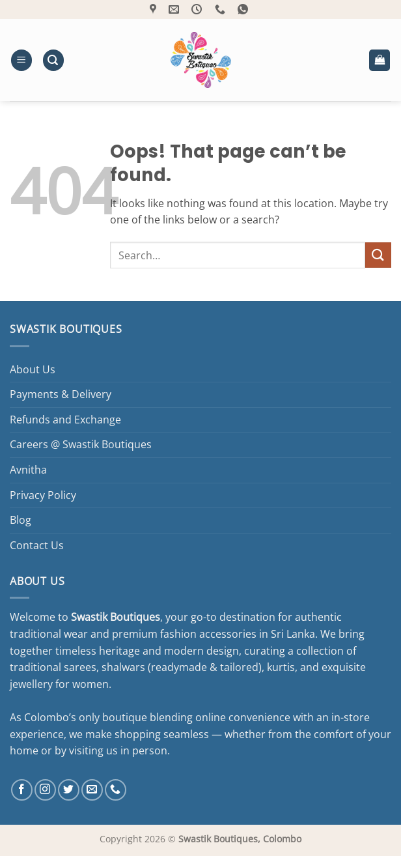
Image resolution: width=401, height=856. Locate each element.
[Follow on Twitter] (68, 790)
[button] (21, 60)
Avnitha (28, 470)
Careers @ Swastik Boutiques (81, 444)
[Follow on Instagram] (45, 790)
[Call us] (115, 790)
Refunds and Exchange (65, 419)
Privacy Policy (43, 495)
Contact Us (37, 545)
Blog (20, 520)
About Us (32, 369)
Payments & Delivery (60, 394)
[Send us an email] (92, 790)
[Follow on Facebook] (22, 790)
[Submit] (378, 255)
